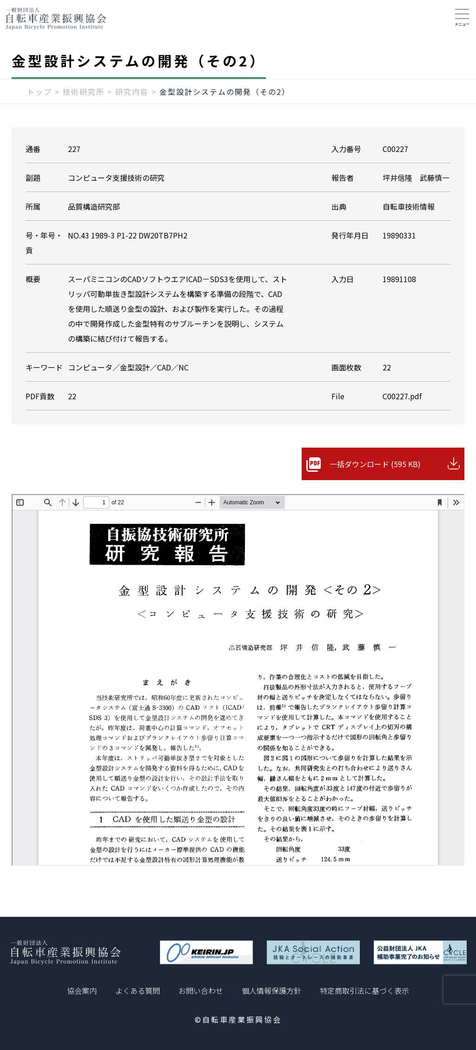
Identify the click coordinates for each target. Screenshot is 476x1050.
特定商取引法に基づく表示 (364, 990)
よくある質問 (137, 990)
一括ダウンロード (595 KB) (375, 463)
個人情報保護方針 (271, 990)
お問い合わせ (200, 990)
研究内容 (132, 91)
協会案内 (82, 990)
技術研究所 (84, 91)
